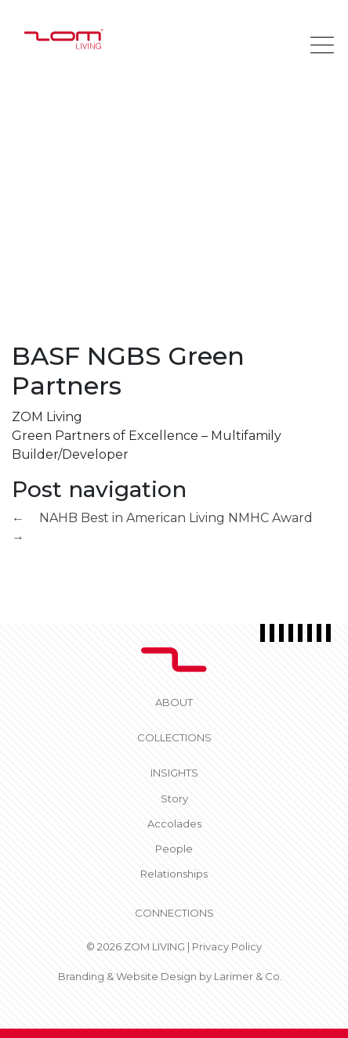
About (174, 702)
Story (174, 798)
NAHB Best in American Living (118, 517)
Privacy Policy (227, 946)
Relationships (174, 873)
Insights (174, 772)
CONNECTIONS (174, 912)
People (174, 848)
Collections (174, 737)
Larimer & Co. (248, 976)
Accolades (174, 823)
